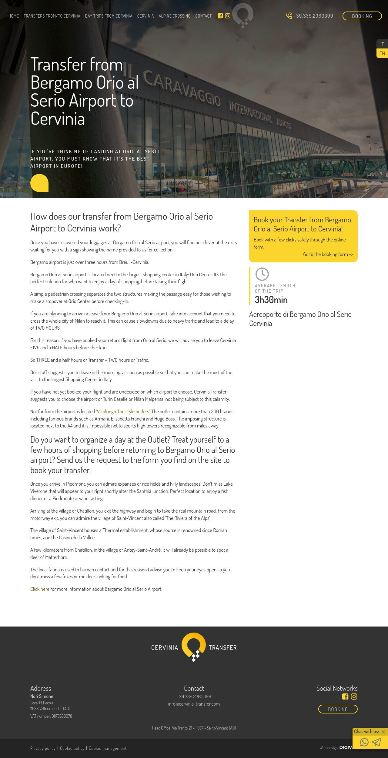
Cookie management (108, 748)
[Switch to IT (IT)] (382, 43)
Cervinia (145, 15)
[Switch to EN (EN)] (382, 53)
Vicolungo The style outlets (123, 411)
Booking (362, 16)
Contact (204, 15)
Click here (39, 589)
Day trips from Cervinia (108, 15)
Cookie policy (72, 748)
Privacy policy (43, 748)
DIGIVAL (349, 747)
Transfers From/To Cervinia (52, 15)
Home (13, 15)
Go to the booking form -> (328, 254)
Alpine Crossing (175, 15)
